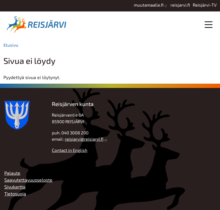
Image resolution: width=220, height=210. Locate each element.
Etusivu (10, 45)
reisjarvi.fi (180, 4)
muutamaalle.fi (149, 4)
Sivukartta (14, 186)
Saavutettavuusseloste (28, 179)
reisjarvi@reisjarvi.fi (84, 139)
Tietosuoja (15, 193)
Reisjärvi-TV (205, 4)
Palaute (12, 173)
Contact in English (69, 150)
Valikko (208, 24)
